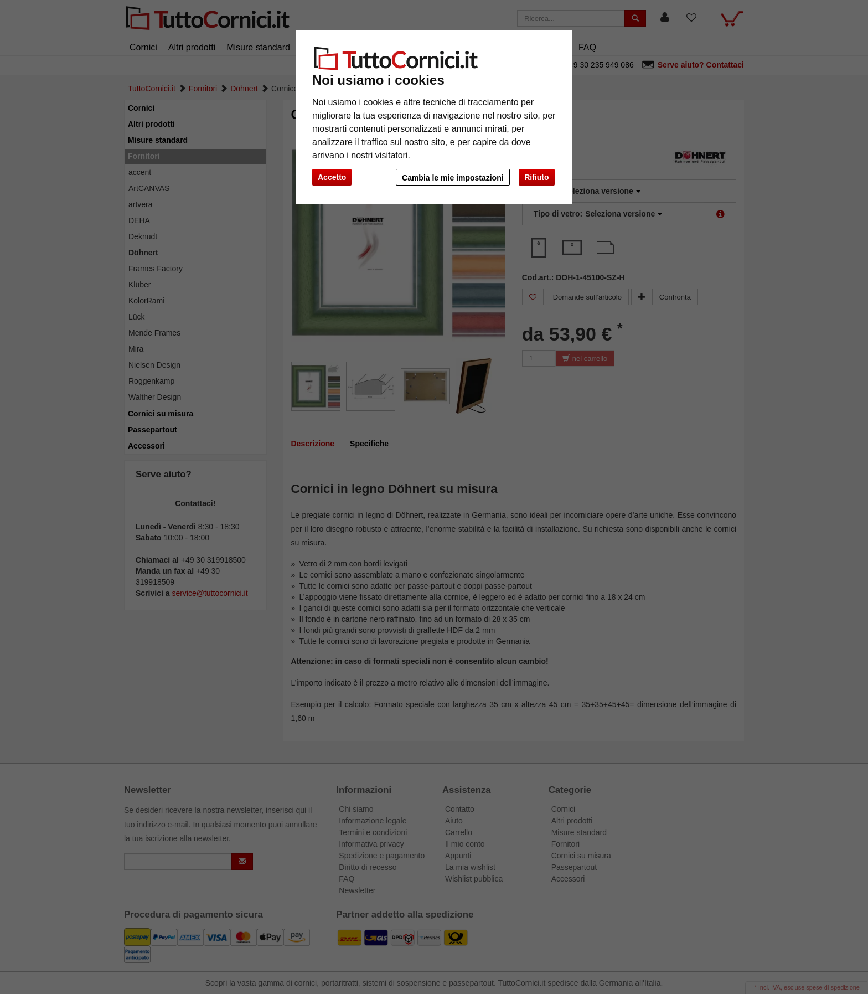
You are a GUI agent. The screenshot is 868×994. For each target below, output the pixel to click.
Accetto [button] (332, 177)
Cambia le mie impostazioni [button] (453, 177)
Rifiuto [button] (536, 177)
